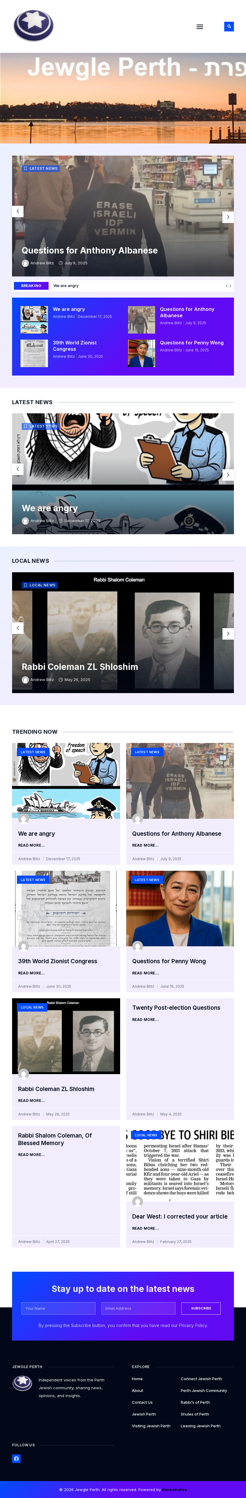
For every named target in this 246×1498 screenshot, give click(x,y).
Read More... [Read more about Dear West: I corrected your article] (145, 1228)
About (137, 1389)
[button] (199, 26)
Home (137, 1378)
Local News (42, 585)
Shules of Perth (195, 1413)
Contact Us (142, 1401)
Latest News (43, 168)
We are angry (220, 285)
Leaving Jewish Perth (201, 1425)
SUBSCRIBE (202, 1308)
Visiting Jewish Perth (151, 1425)
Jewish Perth (144, 1413)
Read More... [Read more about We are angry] (31, 845)
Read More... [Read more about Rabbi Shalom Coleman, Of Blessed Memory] (31, 1155)
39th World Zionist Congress (75, 346)
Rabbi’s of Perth (195, 1401)
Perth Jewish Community (204, 1389)
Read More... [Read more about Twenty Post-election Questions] (145, 1020)
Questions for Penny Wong (192, 343)
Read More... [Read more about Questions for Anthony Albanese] (145, 845)
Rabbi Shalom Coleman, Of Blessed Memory (55, 1139)
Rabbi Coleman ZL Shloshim (80, 667)
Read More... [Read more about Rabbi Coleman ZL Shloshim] (31, 1101)
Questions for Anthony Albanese (90, 250)
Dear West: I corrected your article (180, 1216)
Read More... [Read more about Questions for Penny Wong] (145, 973)
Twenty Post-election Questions (176, 1007)
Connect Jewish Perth (201, 1378)
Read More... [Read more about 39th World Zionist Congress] (31, 973)
